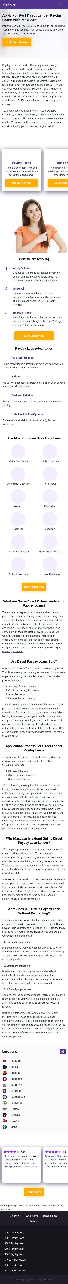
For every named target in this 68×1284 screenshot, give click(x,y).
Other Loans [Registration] (34, 1192)
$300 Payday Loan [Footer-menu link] (14, 1254)
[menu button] (63, 4)
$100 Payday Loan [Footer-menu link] (14, 1232)
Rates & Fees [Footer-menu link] (50, 1215)
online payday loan (12, 651)
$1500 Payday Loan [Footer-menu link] (15, 1270)
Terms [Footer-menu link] (33, 1221)
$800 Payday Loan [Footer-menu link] (14, 1248)
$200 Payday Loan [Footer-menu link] (14, 1243)
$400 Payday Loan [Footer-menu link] (14, 1265)
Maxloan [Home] (9, 4)
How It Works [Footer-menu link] (31, 1215)
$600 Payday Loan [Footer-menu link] (14, 1238)
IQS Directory (20, 1205)
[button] (63, 1051)
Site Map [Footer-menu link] (14, 1215)
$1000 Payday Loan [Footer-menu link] (15, 1259)
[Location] (33, 1061)
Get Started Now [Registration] (17, 36)
